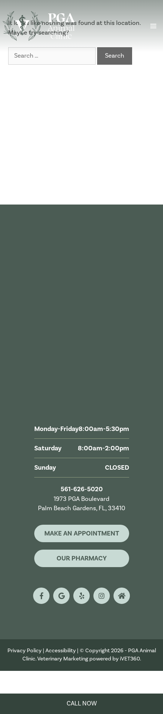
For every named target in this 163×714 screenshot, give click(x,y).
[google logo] (61, 596)
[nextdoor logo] (122, 596)
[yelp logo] (81, 596)
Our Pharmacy (82, 558)
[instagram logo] (101, 596)
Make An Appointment (81, 533)
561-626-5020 (82, 489)
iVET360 (130, 658)
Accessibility (60, 650)
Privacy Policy (24, 650)
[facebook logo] (41, 596)
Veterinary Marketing (62, 658)
